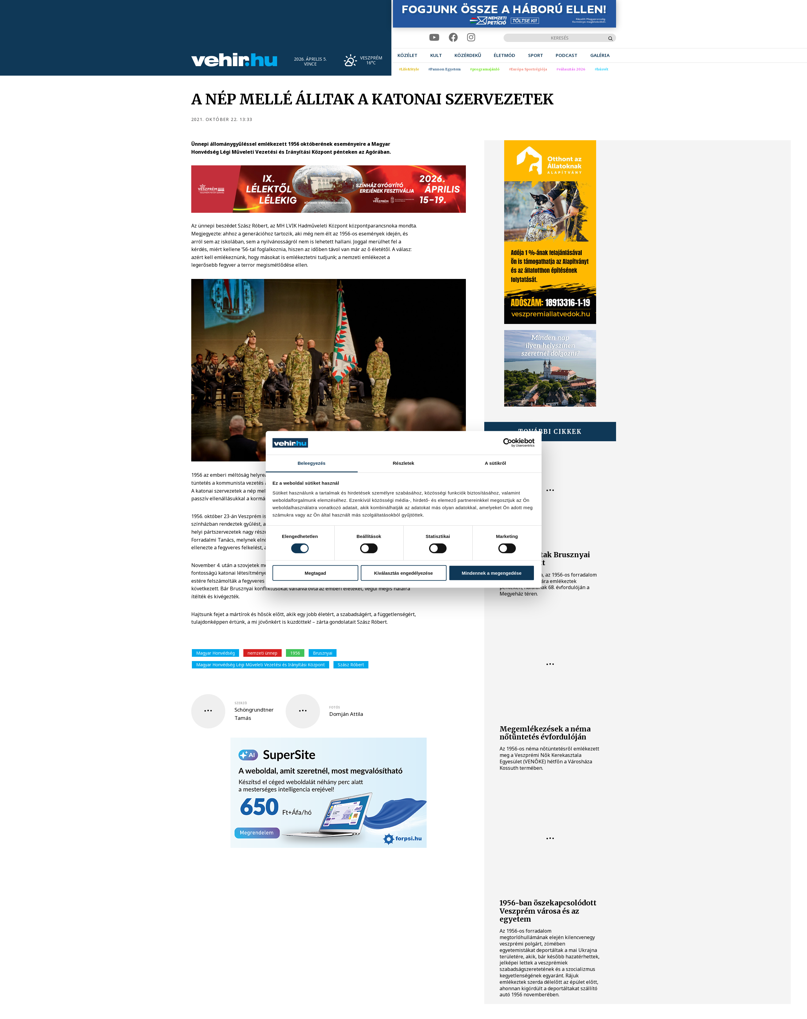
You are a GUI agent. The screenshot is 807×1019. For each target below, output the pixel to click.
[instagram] (471, 37)
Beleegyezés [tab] (311, 463)
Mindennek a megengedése (491, 572)
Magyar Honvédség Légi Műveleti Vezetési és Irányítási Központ (260, 664)
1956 (295, 653)
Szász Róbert (351, 664)
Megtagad (315, 572)
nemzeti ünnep (262, 653)
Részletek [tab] (403, 463)
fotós (334, 707)
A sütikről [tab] (495, 463)
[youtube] (434, 37)
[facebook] (453, 37)
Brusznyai (322, 653)
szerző (240, 703)
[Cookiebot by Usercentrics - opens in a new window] (508, 442)
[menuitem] (407, 55)
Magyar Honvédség (215, 653)
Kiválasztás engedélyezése (403, 572)
